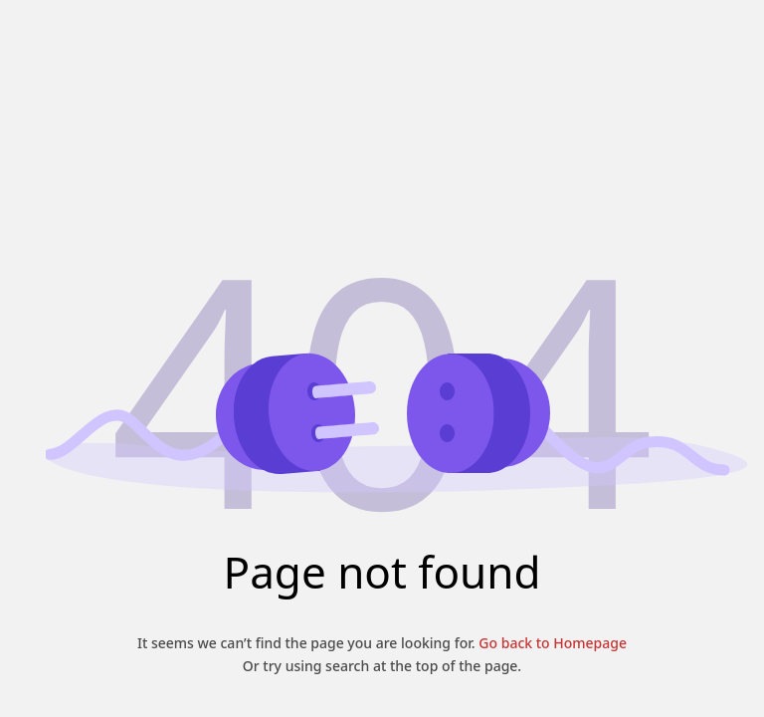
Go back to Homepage (551, 642)
